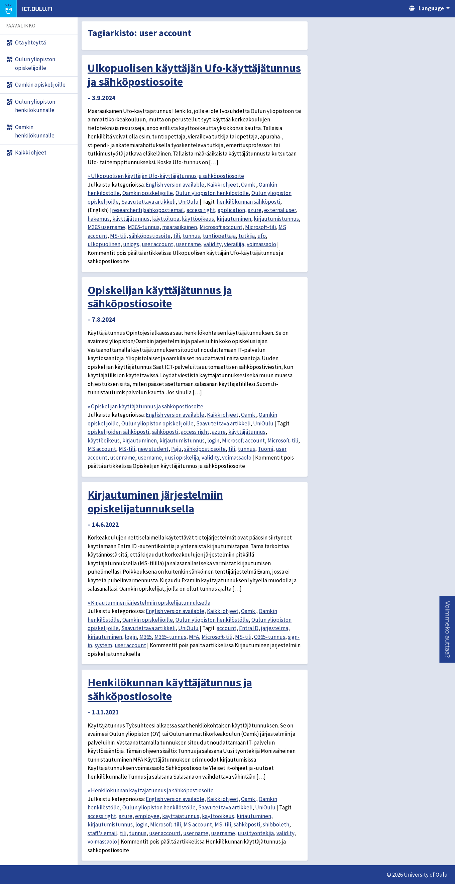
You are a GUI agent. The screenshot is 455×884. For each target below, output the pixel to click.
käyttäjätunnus (130, 218)
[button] (447, 629)
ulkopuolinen (104, 244)
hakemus (99, 218)
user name (188, 244)
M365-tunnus (143, 227)
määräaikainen (179, 227)
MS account (102, 449)
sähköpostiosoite (149, 235)
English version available (175, 184)
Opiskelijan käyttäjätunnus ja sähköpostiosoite (160, 297)
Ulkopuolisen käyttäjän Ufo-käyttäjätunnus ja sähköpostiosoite (194, 75)
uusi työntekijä (256, 833)
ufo (261, 235)
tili (176, 235)
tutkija (246, 235)
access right (201, 210)
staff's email (102, 833)
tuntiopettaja (219, 235)
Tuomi (265, 449)
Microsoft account (221, 227)
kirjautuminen (234, 218)
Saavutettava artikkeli (148, 201)
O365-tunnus (269, 637)
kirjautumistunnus (276, 218)
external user (280, 210)
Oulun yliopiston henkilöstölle (212, 193)
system (103, 645)
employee (147, 816)
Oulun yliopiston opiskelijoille (157, 423)
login (213, 440)
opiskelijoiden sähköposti (118, 431)
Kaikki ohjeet (222, 184)
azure (254, 210)
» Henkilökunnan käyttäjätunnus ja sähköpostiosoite (151, 790)
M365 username (106, 227)
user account (157, 244)
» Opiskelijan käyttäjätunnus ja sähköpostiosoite (145, 406)
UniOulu (188, 201)
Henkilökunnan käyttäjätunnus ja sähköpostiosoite (170, 689)
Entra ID (248, 628)
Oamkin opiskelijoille (147, 193)
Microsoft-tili (260, 227)
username (150, 457)
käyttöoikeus (198, 218)
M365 (145, 637)
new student (153, 449)
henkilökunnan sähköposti (248, 201)
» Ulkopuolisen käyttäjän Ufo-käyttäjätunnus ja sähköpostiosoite (166, 176)
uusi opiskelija (181, 457)
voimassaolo (261, 244)
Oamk (248, 184)
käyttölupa (165, 218)
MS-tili (118, 235)
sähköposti (165, 431)
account (226, 628)
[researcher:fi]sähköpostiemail (147, 210)
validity (212, 244)
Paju (176, 449)
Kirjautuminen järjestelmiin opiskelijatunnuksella (155, 501)
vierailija (234, 244)
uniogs (131, 244)
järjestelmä (274, 628)
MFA (194, 637)
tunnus (191, 235)
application (231, 210)
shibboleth (276, 824)
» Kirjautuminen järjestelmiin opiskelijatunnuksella (149, 602)
